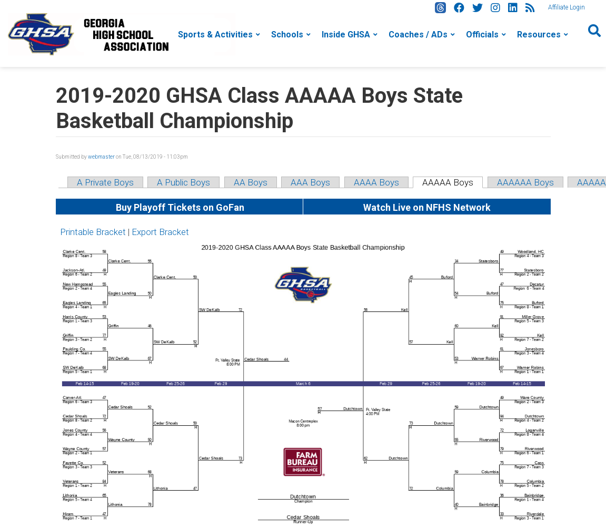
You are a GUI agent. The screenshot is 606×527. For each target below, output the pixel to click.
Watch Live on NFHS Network (427, 207)
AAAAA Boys (447, 182)
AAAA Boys (376, 182)
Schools (287, 35)
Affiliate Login (566, 7)
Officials (482, 35)
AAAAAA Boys (525, 182)
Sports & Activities (215, 35)
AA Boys (250, 182)
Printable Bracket (93, 232)
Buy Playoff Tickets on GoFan (179, 207)
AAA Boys (310, 182)
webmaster (101, 157)
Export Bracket (160, 232)
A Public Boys (183, 182)
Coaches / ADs (418, 35)
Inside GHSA (346, 35)
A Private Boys (105, 182)
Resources (539, 35)
